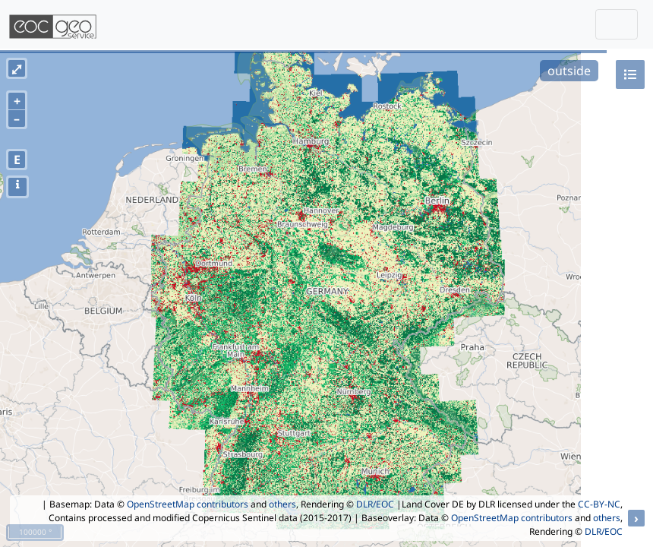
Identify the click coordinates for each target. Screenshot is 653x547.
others (282, 504)
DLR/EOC (375, 504)
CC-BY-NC (599, 504)
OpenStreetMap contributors (187, 504)
